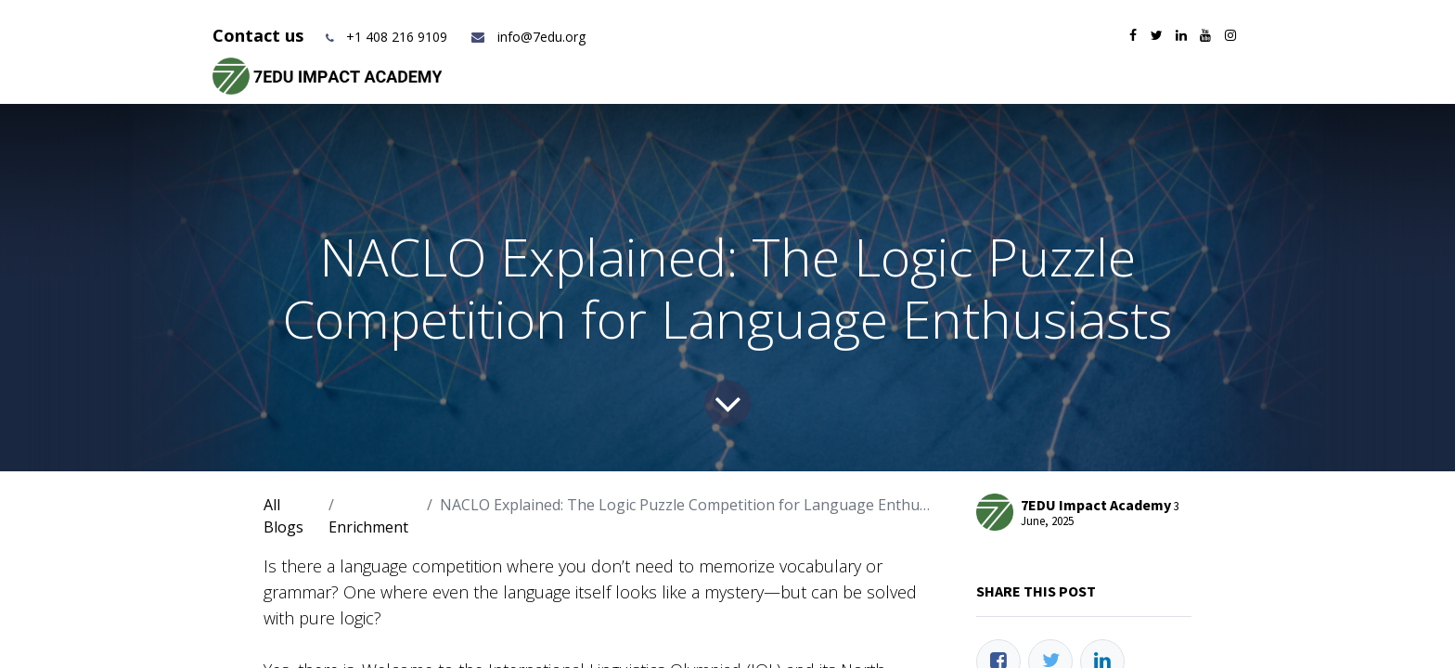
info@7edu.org (528, 36)
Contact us (260, 35)
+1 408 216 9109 (396, 36)
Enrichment (368, 527)
